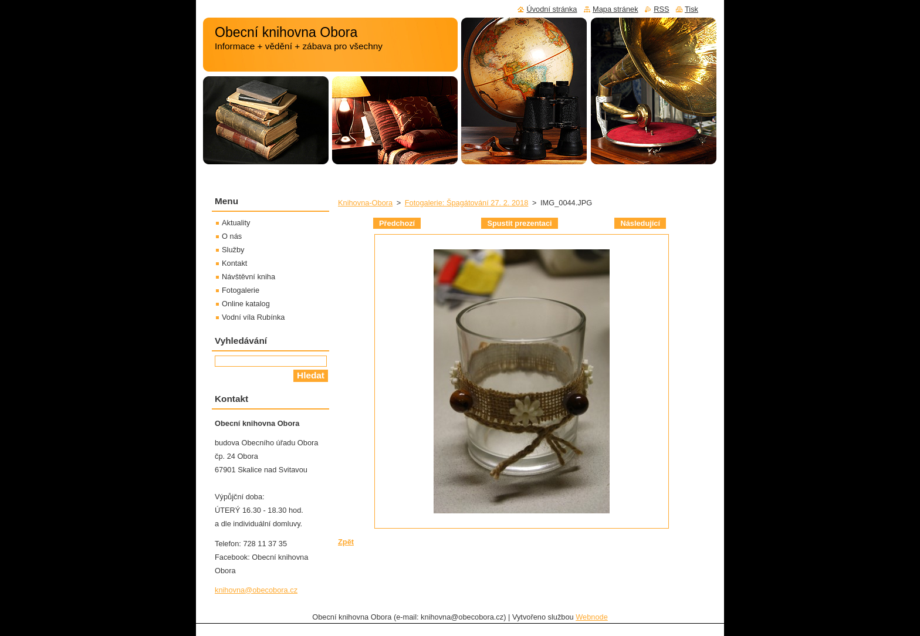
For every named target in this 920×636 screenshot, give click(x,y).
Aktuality (236, 222)
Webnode (592, 617)
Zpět (346, 541)
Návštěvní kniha (248, 276)
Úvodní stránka (551, 9)
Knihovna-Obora (365, 202)
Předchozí (397, 223)
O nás (232, 236)
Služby (233, 249)
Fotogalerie (240, 290)
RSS (661, 9)
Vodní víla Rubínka (253, 317)
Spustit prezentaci (519, 223)
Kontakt (234, 263)
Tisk (691, 9)
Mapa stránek (615, 9)
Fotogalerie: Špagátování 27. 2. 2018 (467, 202)
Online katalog (246, 303)
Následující (640, 223)
